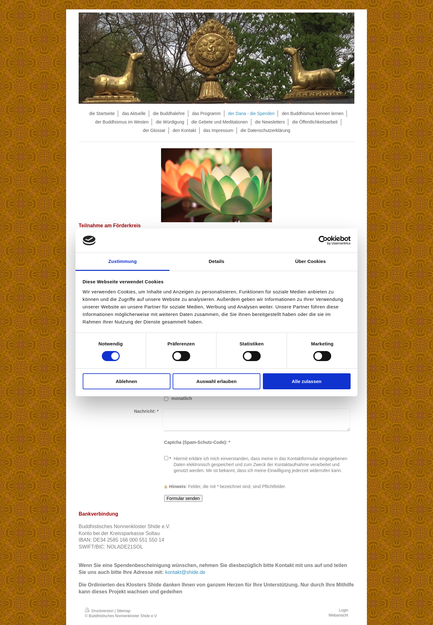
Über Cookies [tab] (310, 261)
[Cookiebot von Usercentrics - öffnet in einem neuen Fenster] (323, 240)
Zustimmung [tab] (122, 261)
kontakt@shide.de (185, 572)
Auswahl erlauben (216, 381)
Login (343, 610)
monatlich (181, 398)
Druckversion (100, 611)
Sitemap (123, 611)
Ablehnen (126, 381)
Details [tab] (216, 261)
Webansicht (338, 615)
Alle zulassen (306, 381)
